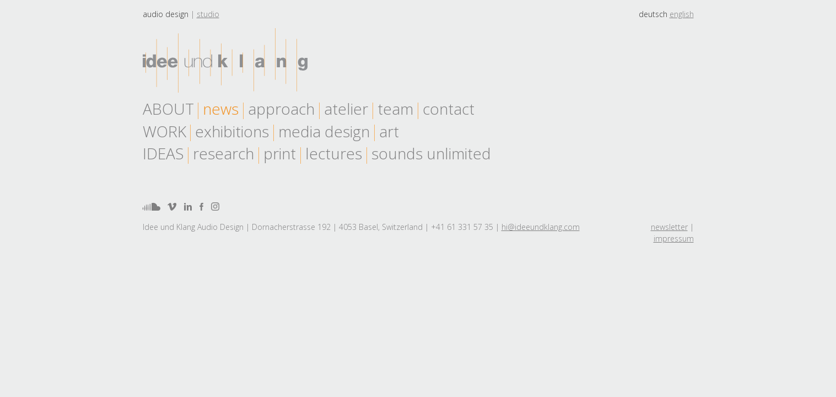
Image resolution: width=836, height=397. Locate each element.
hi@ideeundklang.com (540, 227)
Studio (208, 14)
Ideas (163, 153)
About (168, 108)
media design (324, 131)
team (395, 108)
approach (281, 108)
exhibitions (232, 131)
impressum (674, 238)
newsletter (669, 227)
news (221, 108)
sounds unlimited (431, 153)
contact (448, 108)
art (389, 131)
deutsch (653, 14)
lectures (333, 153)
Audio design (165, 14)
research (223, 153)
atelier (346, 108)
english (682, 14)
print (279, 153)
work (164, 131)
